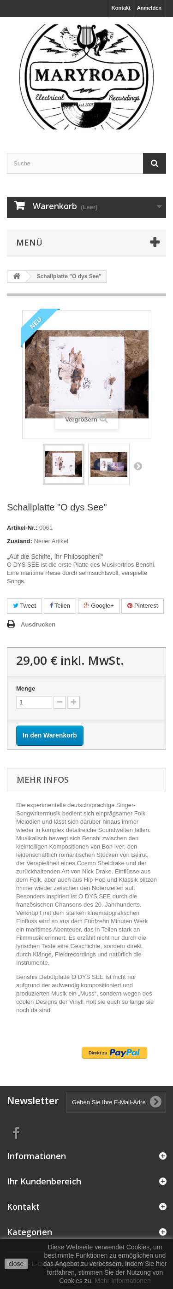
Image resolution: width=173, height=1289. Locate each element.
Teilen (60, 605)
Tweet (24, 605)
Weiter (138, 465)
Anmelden (149, 8)
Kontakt (121, 8)
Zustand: (19, 541)
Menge (25, 688)
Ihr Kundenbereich (44, 1181)
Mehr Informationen (122, 1280)
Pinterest (142, 605)
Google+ (99, 605)
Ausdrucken (38, 624)
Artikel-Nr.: (22, 527)
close (16, 1263)
